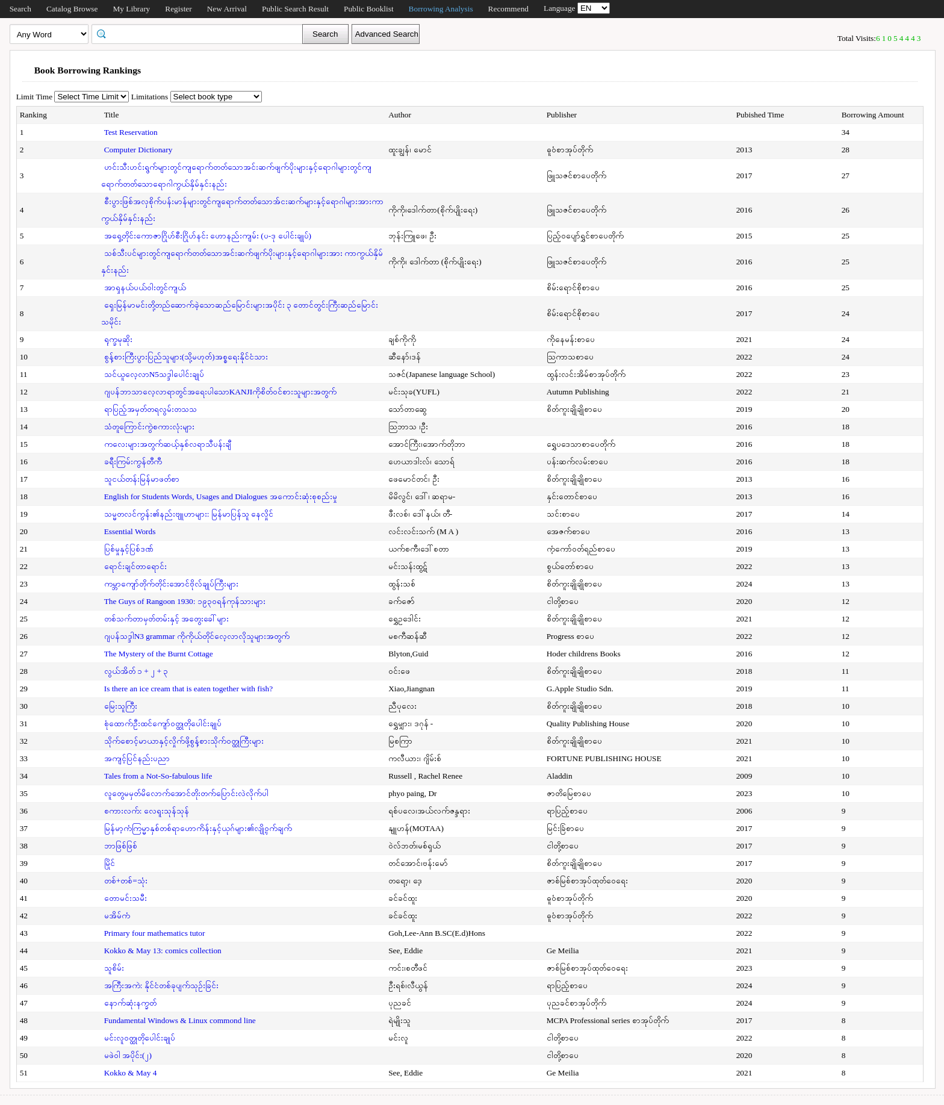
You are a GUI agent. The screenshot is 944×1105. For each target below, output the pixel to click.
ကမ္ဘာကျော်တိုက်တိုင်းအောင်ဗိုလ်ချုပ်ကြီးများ (171, 583)
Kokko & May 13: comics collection (163, 950)
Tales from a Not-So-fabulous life (158, 775)
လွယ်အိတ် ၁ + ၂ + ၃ (136, 671)
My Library (131, 8)
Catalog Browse (72, 8)
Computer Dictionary (138, 149)
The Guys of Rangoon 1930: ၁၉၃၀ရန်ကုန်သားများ (185, 601)
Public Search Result (295, 8)
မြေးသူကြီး (120, 706)
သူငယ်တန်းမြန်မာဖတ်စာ (141, 479)
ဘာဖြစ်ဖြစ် (120, 845)
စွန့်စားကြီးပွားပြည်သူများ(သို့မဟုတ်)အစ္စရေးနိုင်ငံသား (186, 356)
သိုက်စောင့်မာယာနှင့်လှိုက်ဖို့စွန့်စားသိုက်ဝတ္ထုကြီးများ (184, 740)
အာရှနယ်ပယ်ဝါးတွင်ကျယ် (145, 287)
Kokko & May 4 (130, 1072)
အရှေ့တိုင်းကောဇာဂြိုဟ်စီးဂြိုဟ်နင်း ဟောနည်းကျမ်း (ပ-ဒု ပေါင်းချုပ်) (207, 235)
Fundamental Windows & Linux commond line (180, 1020)
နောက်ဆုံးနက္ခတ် (130, 1002)
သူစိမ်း (114, 968)
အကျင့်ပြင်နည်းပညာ (137, 758)
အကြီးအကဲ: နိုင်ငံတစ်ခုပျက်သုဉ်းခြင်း (161, 985)
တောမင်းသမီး (125, 898)
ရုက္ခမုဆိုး (118, 339)
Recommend (508, 8)
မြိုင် (109, 863)
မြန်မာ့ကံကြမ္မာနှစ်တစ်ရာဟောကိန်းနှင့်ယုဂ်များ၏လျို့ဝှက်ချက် (198, 828)
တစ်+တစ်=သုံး (126, 880)
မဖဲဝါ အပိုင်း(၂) (128, 1055)
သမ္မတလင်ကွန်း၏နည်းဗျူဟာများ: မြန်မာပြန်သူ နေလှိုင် (188, 513)
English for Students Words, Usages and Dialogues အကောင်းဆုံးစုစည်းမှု (220, 496)
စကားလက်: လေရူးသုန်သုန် (146, 810)
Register (178, 8)
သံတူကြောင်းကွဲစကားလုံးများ (149, 426)
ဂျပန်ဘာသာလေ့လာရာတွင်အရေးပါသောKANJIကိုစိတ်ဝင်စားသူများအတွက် (220, 391)
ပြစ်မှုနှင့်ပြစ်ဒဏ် (129, 548)
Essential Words (130, 531)
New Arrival (227, 8)
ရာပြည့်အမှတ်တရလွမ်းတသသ (150, 409)
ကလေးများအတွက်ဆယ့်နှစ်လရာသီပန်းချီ (167, 444)
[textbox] (201, 33)
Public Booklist (369, 8)
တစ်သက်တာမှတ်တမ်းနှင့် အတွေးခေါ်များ (166, 618)
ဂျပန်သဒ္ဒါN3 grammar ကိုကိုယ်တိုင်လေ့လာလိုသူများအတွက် (197, 636)
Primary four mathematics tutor (154, 933)
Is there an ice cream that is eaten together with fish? (188, 688)
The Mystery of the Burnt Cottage (158, 653)
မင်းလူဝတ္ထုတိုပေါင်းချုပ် (139, 1037)
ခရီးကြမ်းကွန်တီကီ (133, 461)
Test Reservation (131, 132)
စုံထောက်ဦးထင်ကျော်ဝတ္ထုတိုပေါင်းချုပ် (163, 723)
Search (20, 8)
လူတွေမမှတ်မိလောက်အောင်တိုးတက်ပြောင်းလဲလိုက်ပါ (186, 793)
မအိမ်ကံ (117, 915)
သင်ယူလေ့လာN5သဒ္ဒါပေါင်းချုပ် (154, 374)
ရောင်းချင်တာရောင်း (135, 566)
